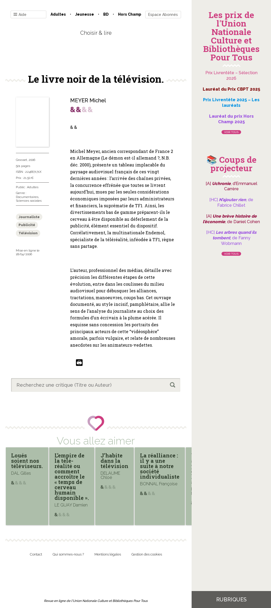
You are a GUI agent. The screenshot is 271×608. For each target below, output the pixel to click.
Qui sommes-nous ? (68, 554)
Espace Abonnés (163, 14)
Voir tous (231, 132)
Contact (36, 554)
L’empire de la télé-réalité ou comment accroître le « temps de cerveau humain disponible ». (72, 476)
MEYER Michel (88, 100)
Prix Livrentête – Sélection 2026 (231, 75)
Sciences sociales (29, 200)
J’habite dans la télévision (114, 460)
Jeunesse (84, 14)
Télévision (28, 233)
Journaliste (29, 217)
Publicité (27, 225)
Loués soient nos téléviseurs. (27, 460)
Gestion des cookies (147, 554)
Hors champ (129, 14)
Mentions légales (107, 554)
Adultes (58, 14)
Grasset (21, 160)
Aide (19, 14)
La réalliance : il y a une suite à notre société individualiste (159, 466)
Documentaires (27, 197)
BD (106, 14)
